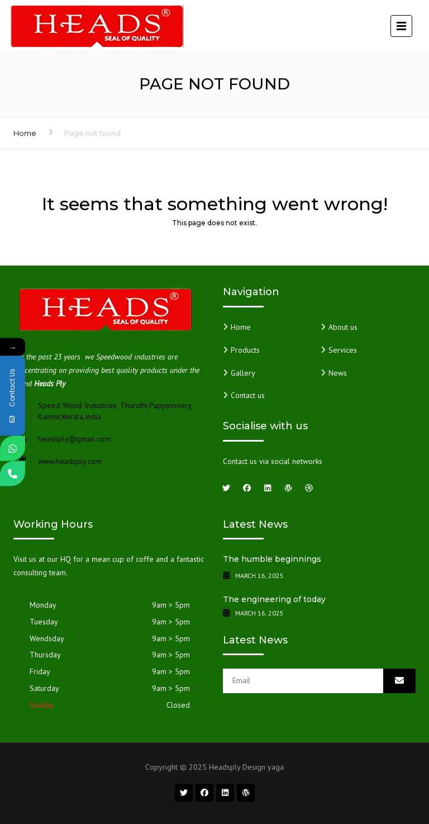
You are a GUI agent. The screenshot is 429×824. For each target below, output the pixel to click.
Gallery (243, 373)
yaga (276, 767)
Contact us (248, 395)
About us (343, 327)
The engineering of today (274, 599)
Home (24, 133)
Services (342, 350)
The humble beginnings (272, 559)
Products (245, 350)
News (337, 373)
